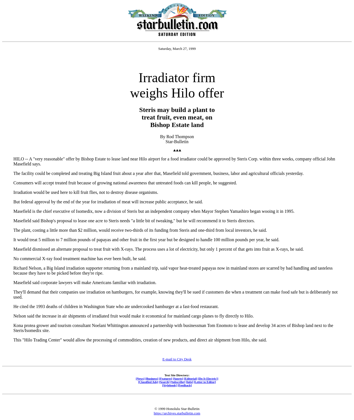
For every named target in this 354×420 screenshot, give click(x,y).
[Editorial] (190, 378)
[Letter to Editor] (205, 382)
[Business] (151, 378)
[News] (140, 378)
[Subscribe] (177, 382)
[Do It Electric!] (208, 378)
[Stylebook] (169, 385)
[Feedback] (184, 385)
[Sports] (178, 378)
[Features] (165, 378)
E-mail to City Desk (176, 359)
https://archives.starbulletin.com (177, 413)
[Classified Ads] (148, 382)
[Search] (164, 382)
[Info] (189, 382)
